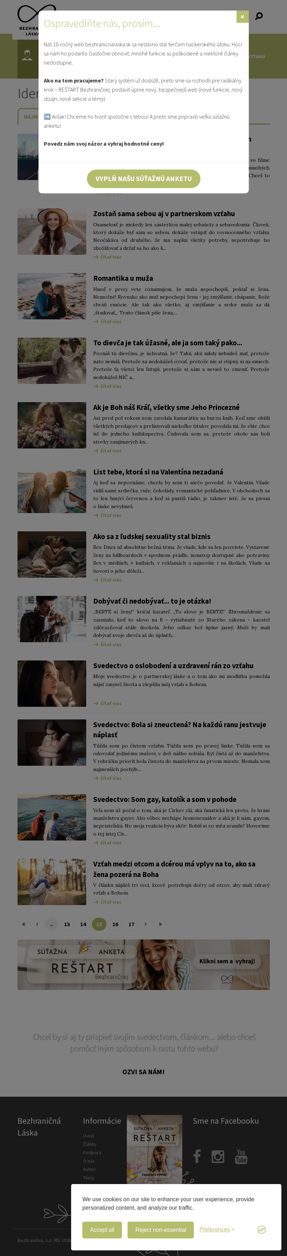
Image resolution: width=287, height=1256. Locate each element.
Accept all (102, 1230)
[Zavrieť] (243, 17)
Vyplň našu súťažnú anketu (144, 178)
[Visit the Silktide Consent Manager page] (261, 1230)
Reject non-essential (160, 1230)
